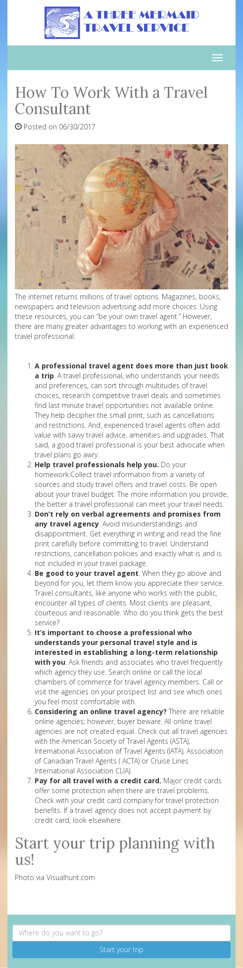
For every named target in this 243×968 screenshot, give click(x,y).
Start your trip (121, 949)
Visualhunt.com (71, 877)
